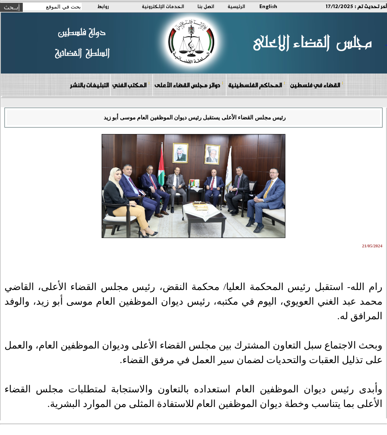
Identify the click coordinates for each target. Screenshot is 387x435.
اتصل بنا (206, 6)
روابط (103, 6)
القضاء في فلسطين (317, 85)
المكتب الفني (131, 85)
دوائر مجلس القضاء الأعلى (189, 85)
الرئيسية (236, 6)
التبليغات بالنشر (89, 85)
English (268, 6)
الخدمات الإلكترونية (163, 6)
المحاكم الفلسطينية (256, 85)
